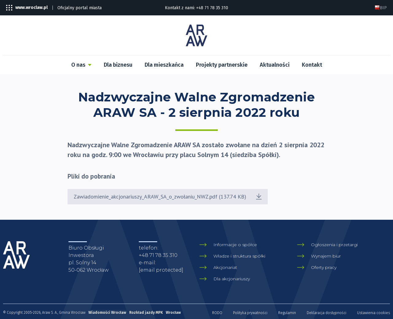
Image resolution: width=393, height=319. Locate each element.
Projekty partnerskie (221, 64)
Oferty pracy (324, 267)
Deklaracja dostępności (326, 313)
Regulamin (287, 313)
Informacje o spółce (235, 244)
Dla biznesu (118, 64)
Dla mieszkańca (164, 64)
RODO (217, 313)
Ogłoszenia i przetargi (334, 244)
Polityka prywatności (250, 313)
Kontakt (312, 64)
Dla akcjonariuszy (231, 279)
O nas (78, 64)
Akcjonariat (225, 267)
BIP (381, 7)
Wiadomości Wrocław (107, 312)
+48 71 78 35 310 (212, 7)
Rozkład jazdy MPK (146, 312)
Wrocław (173, 312)
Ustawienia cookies (373, 313)
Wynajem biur (326, 256)
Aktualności (275, 64)
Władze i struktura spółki (239, 256)
